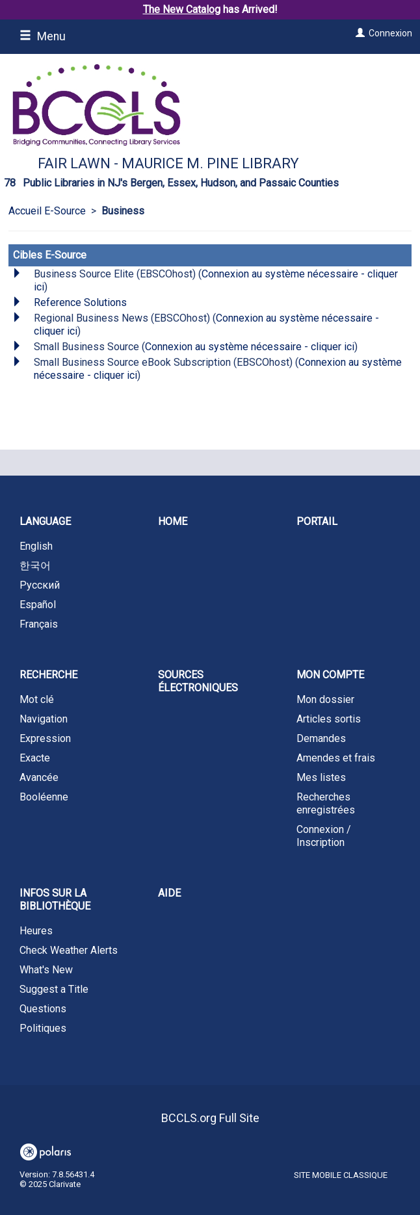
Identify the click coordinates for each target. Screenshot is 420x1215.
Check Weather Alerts (69, 950)
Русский (40, 585)
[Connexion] (358, 33)
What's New (46, 970)
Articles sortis (328, 719)
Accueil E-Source (47, 211)
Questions (43, 1009)
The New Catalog (181, 9)
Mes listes (321, 777)
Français (39, 624)
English (36, 546)
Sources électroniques (198, 681)
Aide (169, 893)
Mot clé (37, 699)
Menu (43, 36)
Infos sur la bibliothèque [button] (55, 899)
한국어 (35, 565)
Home (172, 521)
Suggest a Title (54, 989)
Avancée (39, 777)
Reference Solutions (80, 302)
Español (38, 604)
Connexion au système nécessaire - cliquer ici (249, 346)
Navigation (44, 719)
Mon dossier (325, 699)
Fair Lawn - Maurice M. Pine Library (168, 163)
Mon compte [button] (330, 675)
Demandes (321, 738)
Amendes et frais (335, 758)
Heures (36, 931)
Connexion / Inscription (323, 836)
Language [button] (45, 521)
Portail (316, 521)
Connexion (390, 33)
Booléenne (44, 797)
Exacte (35, 758)
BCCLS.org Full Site (210, 1118)
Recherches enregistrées (325, 803)
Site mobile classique (340, 1175)
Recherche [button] (48, 675)
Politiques (43, 1028)
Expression (45, 738)
